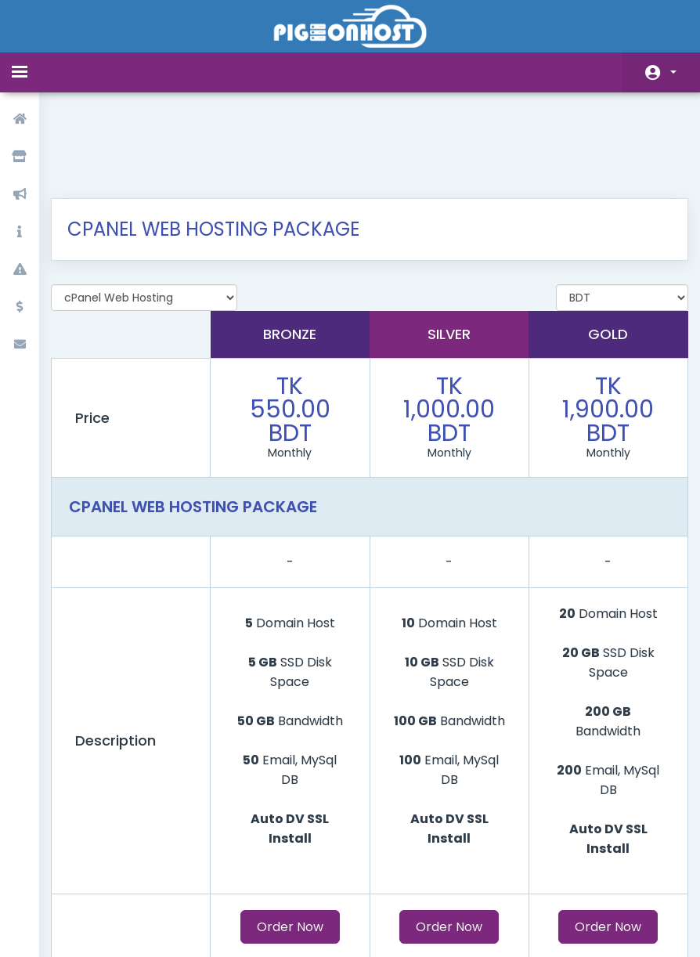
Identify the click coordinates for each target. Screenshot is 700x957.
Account (673, 72)
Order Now (293, 845)
